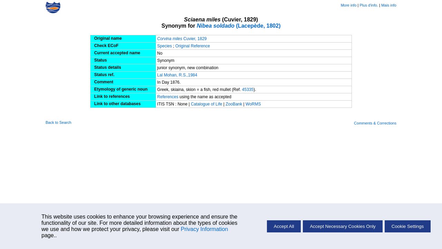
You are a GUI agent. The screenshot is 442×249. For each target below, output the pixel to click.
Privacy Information (204, 229)
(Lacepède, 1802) (239, 26)
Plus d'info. (369, 5)
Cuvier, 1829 (181, 38)
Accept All (284, 226)
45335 (247, 89)
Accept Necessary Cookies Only (342, 226)
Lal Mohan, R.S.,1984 (177, 75)
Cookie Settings (408, 226)
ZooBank (234, 104)
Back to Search (58, 122)
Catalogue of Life (207, 104)
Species (164, 46)
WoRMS (253, 104)
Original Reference (192, 46)
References (167, 96)
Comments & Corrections (375, 123)
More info (349, 5)
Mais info (388, 5)
